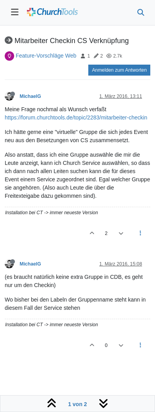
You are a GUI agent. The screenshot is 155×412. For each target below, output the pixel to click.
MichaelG (30, 96)
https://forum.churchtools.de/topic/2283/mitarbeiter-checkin (76, 117)
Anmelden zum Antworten (119, 70)
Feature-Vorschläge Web (46, 55)
